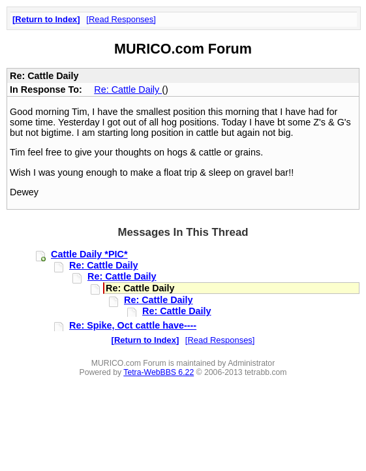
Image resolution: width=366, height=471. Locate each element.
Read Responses (121, 19)
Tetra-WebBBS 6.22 (158, 372)
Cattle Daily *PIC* (89, 254)
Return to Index (46, 19)
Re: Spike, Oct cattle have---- (132, 325)
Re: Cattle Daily (128, 89)
